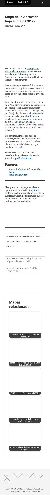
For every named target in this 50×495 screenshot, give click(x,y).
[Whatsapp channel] (12, 475)
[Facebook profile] (18, 475)
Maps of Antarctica (18, 175)
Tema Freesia (15, 492)
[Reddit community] (40, 475)
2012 (8, 241)
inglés (8, 193)
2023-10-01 (20, 26)
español (33, 190)
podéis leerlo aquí (23, 158)
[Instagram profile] (34, 475)
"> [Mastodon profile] (6, 475)
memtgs (10, 246)
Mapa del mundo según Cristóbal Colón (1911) (22, 269)
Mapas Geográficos (29, 236)
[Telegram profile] (23, 475)
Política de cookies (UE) (31, 492)
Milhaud (9, 26)
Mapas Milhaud (26, 489)
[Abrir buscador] (42, 3)
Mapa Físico (30, 241)
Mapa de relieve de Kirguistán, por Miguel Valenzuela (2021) (24, 260)
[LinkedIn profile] (7, 480)
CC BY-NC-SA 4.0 (12, 489)
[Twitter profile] (29, 475)
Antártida (17, 241)
